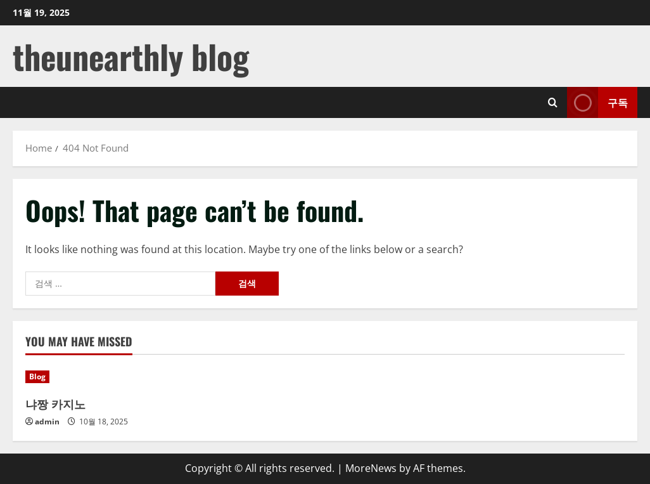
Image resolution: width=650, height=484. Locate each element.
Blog (37, 376)
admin (47, 421)
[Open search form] (553, 102)
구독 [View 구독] (597, 102)
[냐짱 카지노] (95, 376)
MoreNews (371, 468)
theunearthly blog (131, 56)
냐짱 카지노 (55, 403)
